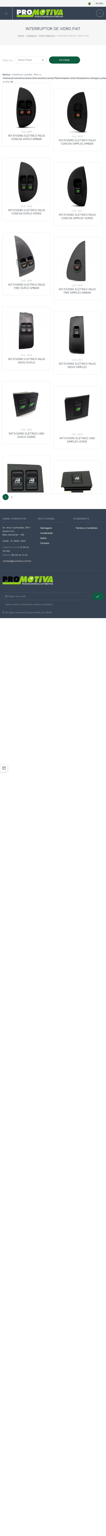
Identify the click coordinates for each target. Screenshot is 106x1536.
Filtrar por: (8, 60)
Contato (44, 543)
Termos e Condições (86, 527)
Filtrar (65, 60)
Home (21, 35)
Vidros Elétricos (47, 35)
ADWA (48, 612)
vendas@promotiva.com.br (17, 560)
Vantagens (46, 527)
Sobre (43, 538)
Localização (46, 532)
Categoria (31, 35)
